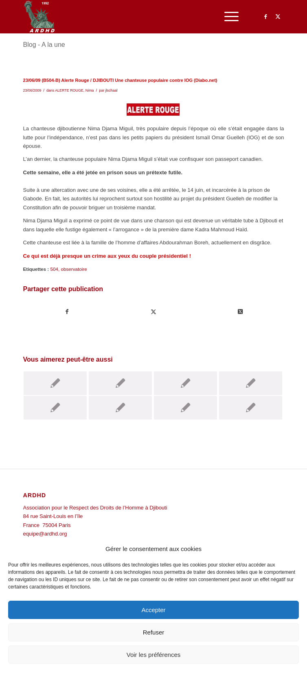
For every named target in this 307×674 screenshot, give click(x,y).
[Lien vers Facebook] (265, 17)
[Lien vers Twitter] (278, 17)
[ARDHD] (127, 16)
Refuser (153, 632)
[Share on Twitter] (240, 311)
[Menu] (227, 16)
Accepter (153, 609)
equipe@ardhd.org (45, 534)
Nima (90, 90)
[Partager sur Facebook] (67, 311)
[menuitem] (227, 16)
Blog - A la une (44, 44)
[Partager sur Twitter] (154, 311)
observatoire (74, 269)
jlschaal (111, 90)
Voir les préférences (154, 654)
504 (54, 269)
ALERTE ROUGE (69, 90)
